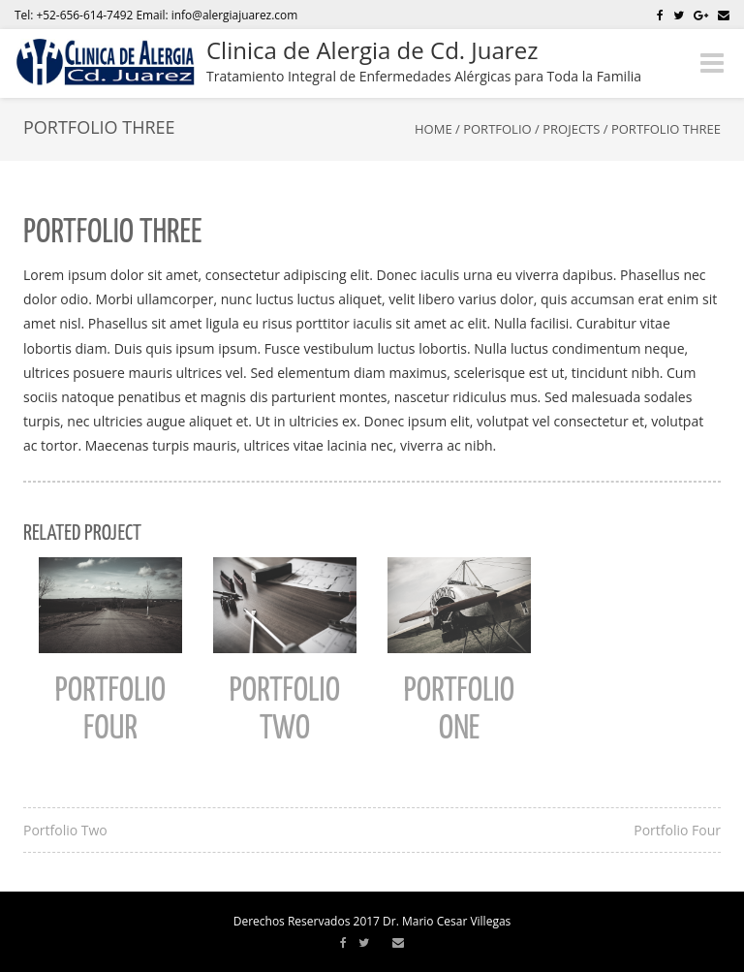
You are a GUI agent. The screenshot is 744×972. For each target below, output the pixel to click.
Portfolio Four (677, 830)
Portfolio (497, 129)
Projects (571, 129)
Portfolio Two (65, 830)
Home (433, 129)
